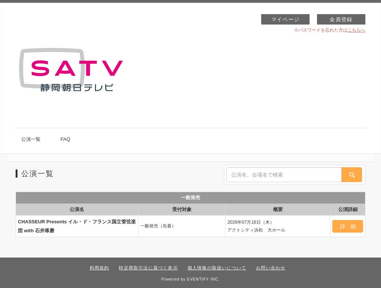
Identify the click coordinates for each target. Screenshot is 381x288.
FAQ (65, 139)
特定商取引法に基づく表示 (148, 268)
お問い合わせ (270, 268)
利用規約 (99, 268)
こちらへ (356, 30)
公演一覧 (31, 139)
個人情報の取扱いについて (217, 268)
